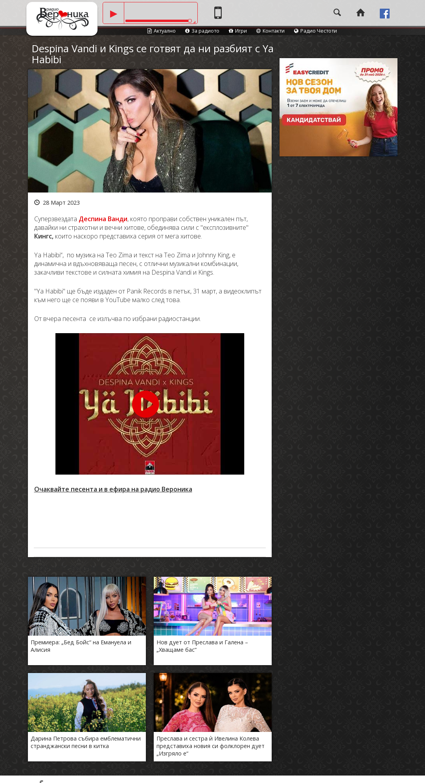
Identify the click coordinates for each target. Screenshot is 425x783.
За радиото (202, 30)
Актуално (161, 30)
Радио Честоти (315, 30)
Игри (238, 30)
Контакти (270, 30)
